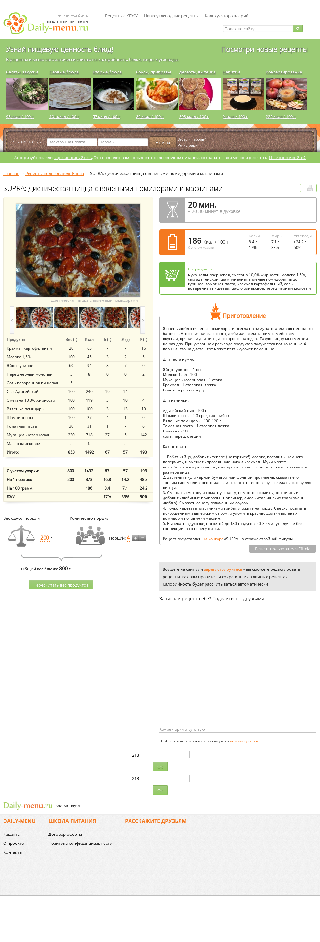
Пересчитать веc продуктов (60, 585)
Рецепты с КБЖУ (121, 16)
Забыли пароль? (192, 139)
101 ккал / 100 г (64, 116)
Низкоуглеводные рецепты (171, 16)
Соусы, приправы (153, 72)
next (142, 320)
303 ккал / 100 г (194, 116)
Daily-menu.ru (49, 23)
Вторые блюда (107, 72)
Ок (160, 767)
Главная (11, 173)
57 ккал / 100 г (106, 116)
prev (12, 320)
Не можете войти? (287, 157)
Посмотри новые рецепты (264, 49)
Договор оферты (65, 834)
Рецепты (12, 834)
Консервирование (284, 72)
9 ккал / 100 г (235, 116)
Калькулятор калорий (226, 16)
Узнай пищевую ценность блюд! (59, 49)
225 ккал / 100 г (281, 116)
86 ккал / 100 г (150, 116)
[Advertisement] (213, 674)
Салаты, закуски (22, 72)
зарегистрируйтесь (73, 157)
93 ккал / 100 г (20, 116)
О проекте (13, 843)
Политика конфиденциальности (80, 843)
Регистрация (188, 145)
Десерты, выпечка (197, 72)
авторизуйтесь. (244, 741)
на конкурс (213, 539)
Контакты (12, 852)
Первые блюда (64, 72)
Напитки (231, 72)
